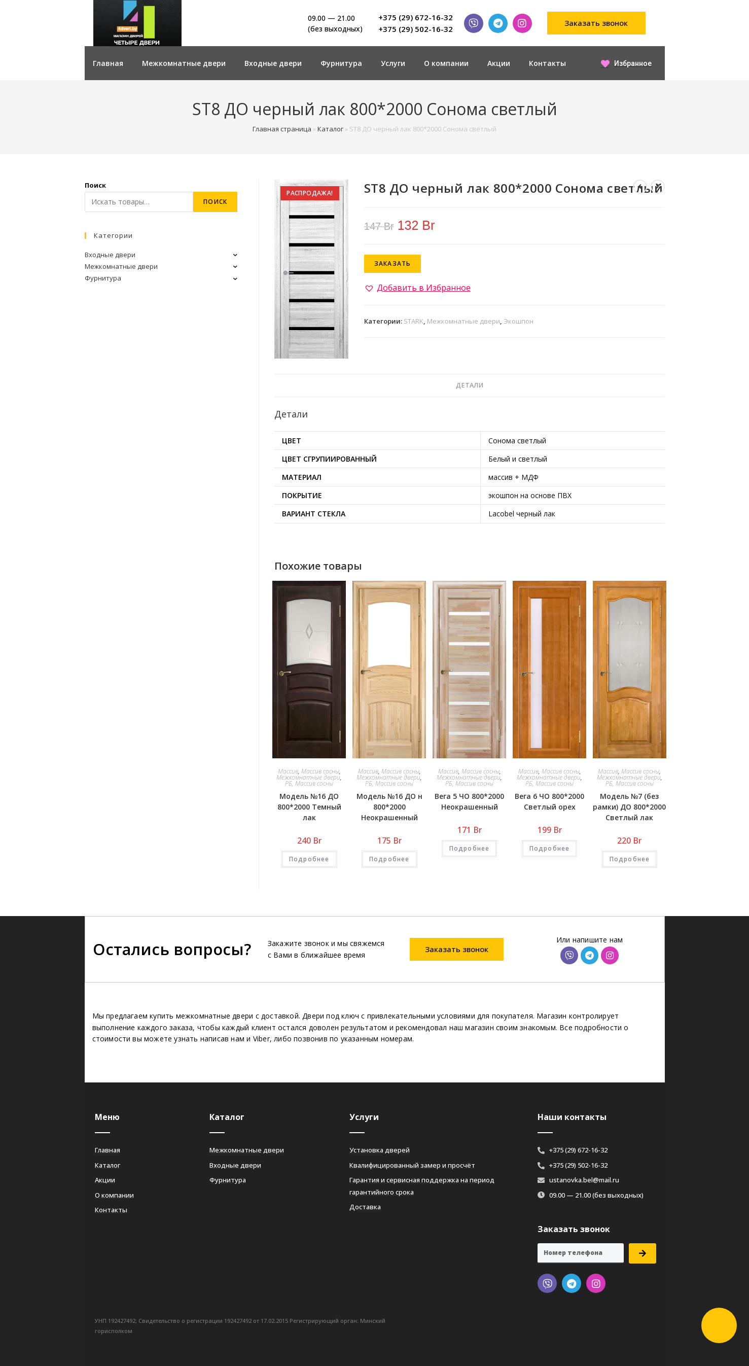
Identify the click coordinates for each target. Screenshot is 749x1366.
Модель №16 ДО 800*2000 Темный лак (309, 806)
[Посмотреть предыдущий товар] (640, 187)
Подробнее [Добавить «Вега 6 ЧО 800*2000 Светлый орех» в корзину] (549, 848)
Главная (108, 63)
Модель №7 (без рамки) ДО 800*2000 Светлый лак (629, 806)
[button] (596, 23)
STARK (413, 321)
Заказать (392, 263)
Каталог (330, 128)
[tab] (469, 385)
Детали (469, 385)
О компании (446, 63)
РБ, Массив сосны (309, 783)
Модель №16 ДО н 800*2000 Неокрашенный (389, 806)
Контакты (547, 63)
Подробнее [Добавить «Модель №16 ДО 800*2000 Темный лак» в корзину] (309, 859)
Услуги (393, 63)
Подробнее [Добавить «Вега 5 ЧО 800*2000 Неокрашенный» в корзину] (469, 848)
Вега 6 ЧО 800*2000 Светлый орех (549, 801)
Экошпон (518, 321)
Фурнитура (341, 63)
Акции (498, 63)
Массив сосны (320, 771)
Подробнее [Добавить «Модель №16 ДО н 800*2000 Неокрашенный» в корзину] (389, 859)
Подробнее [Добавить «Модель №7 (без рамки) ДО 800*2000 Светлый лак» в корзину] (630, 859)
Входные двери (273, 63)
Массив (288, 771)
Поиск (95, 185)
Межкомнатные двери (184, 63)
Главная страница (282, 128)
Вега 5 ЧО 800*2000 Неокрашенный (469, 801)
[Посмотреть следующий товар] (658, 187)
